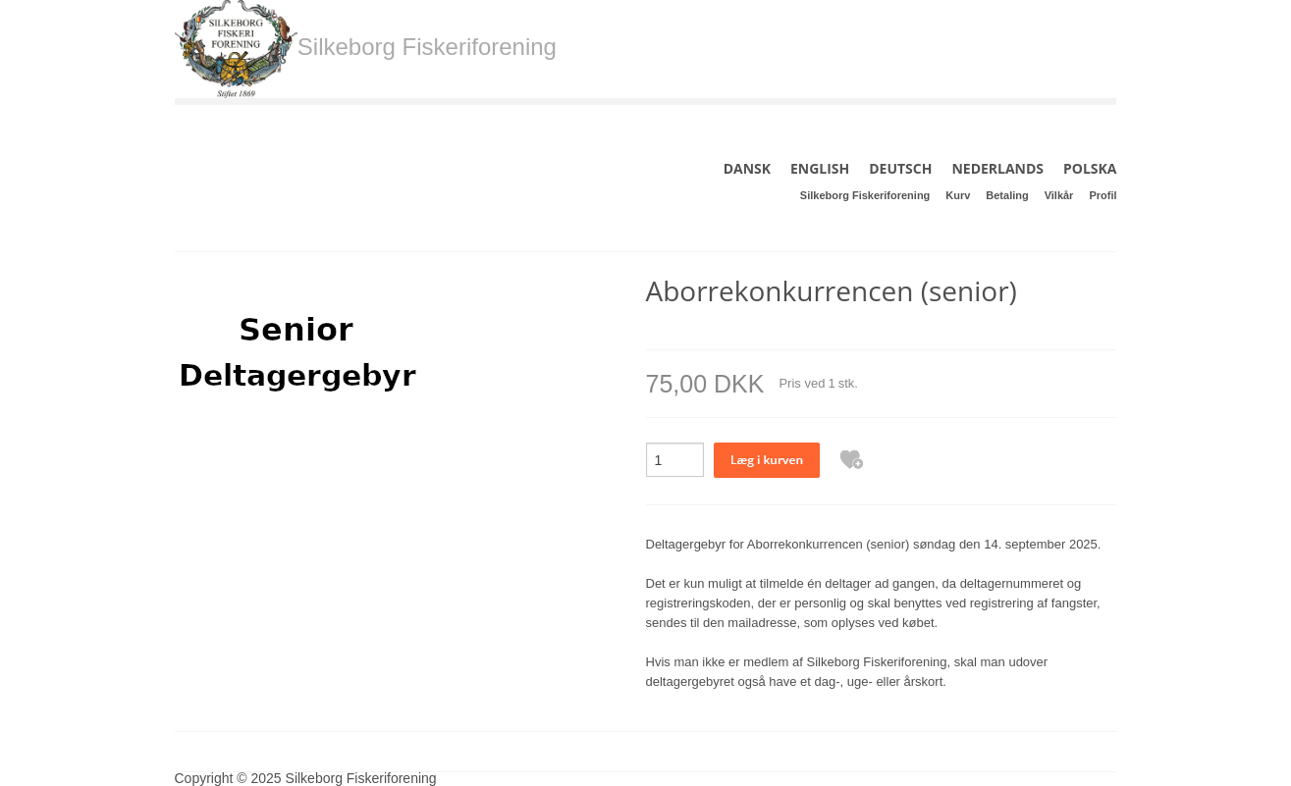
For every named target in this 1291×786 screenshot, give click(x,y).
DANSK (747, 168)
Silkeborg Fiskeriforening (865, 195)
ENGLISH (819, 168)
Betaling (1007, 195)
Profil (1102, 195)
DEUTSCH (900, 168)
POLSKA (1089, 168)
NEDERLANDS (997, 168)
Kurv (957, 195)
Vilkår (1059, 195)
